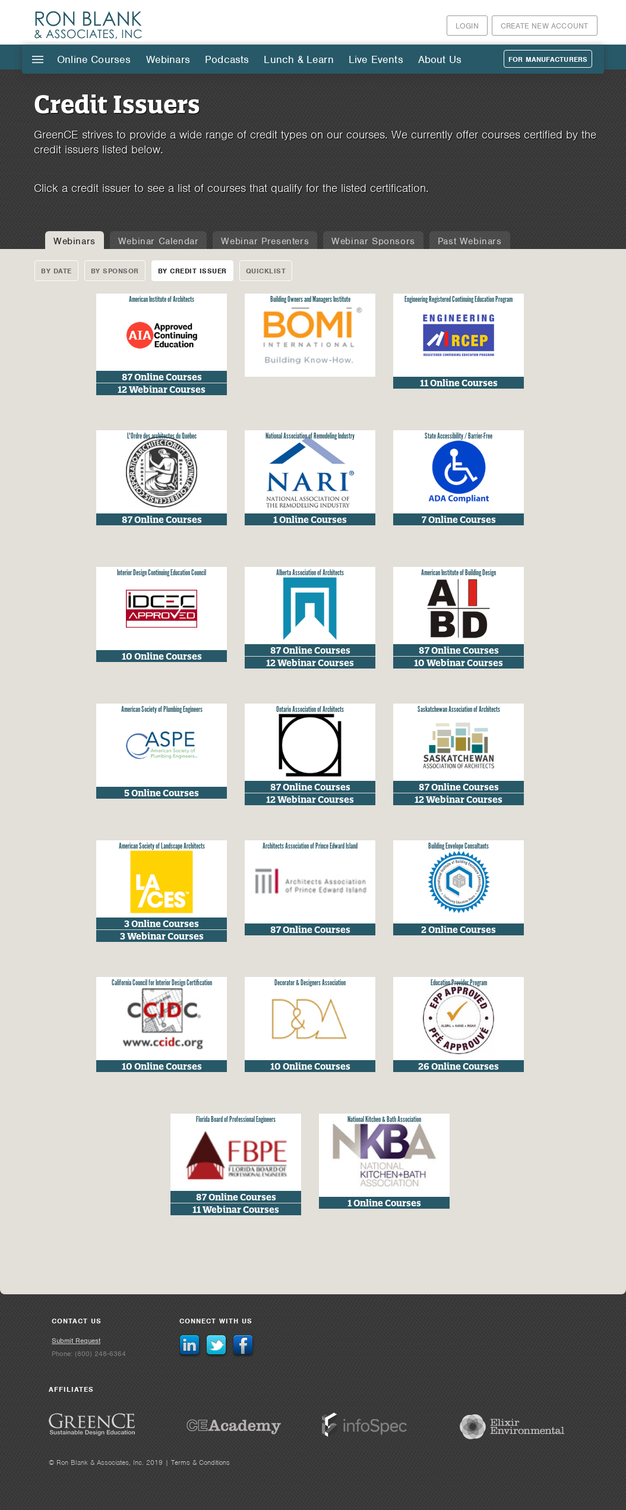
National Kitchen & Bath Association (384, 1120)
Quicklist (266, 271)
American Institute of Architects (161, 300)
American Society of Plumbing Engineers (162, 710)
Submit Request (76, 1340)
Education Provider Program (459, 983)
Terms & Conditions (200, 1462)
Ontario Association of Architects (310, 710)
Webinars (168, 59)
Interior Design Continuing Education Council (161, 573)
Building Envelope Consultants (458, 846)
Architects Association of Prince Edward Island (310, 846)
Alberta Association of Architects (310, 573)
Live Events (376, 59)
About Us (439, 59)
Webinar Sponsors (373, 241)
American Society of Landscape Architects (162, 846)
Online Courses (94, 59)
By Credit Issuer (192, 271)
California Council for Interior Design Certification (162, 983)
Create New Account (545, 26)
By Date (56, 271)
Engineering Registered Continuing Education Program (458, 300)
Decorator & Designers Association (310, 983)
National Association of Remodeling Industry (310, 436)
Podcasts (227, 59)
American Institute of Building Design (458, 573)
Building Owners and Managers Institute (310, 300)
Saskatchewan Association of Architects (459, 710)
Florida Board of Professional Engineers (236, 1120)
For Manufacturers (547, 59)
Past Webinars (470, 241)
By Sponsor (115, 271)
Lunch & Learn (298, 59)
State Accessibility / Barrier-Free (458, 436)
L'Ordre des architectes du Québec (162, 436)
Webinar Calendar (158, 241)
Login (467, 26)
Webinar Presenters (265, 241)
